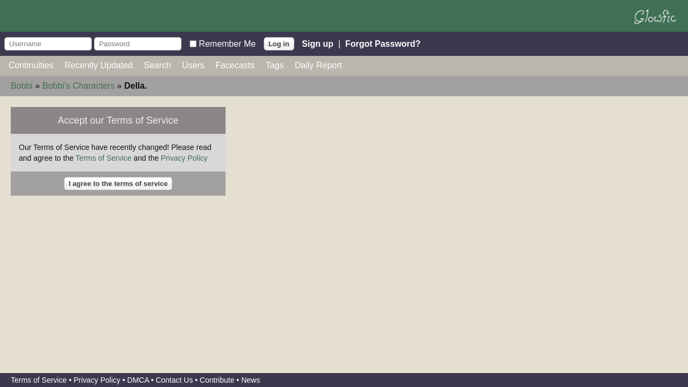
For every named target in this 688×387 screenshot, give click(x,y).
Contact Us (174, 380)
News (250, 380)
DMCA (138, 380)
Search (157, 65)
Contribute (217, 380)
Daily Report (318, 65)
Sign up (318, 43)
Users (193, 65)
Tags (274, 65)
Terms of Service (104, 158)
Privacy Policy (184, 158)
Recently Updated (98, 65)
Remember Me (227, 43)
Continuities (31, 65)
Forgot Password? (383, 43)
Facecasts (235, 65)
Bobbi (22, 85)
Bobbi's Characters (78, 85)
